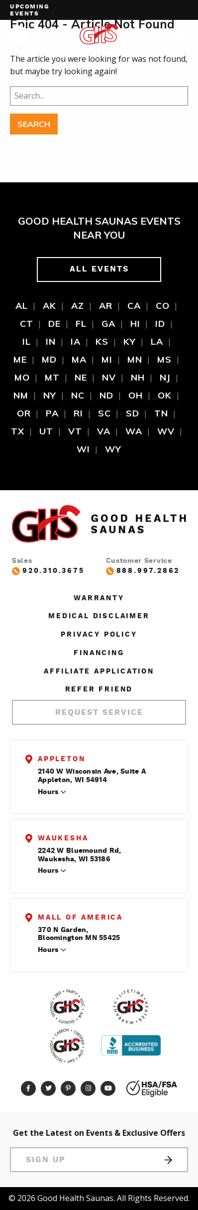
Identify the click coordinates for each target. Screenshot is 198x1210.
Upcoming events (29, 9)
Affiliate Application (99, 671)
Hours (48, 792)
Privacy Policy (99, 634)
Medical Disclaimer (98, 616)
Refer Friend (99, 689)
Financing (99, 653)
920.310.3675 (48, 571)
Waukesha (63, 838)
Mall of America (80, 917)
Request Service (99, 712)
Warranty (99, 598)
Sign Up (99, 1160)
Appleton (61, 759)
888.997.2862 (143, 571)
